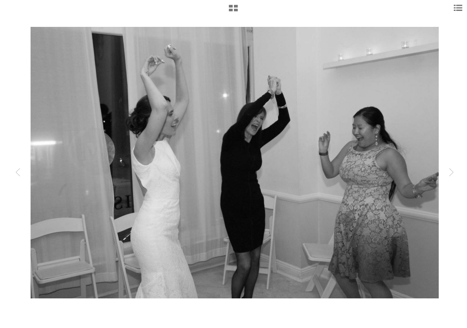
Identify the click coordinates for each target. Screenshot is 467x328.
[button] (233, 11)
